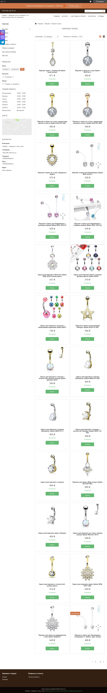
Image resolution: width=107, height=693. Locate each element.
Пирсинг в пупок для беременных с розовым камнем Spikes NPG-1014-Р (52, 224)
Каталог (65, 16)
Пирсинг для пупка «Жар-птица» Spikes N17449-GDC (87, 483)
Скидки (4, 37)
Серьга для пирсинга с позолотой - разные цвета (52, 585)
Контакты (92, 16)
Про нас (5, 55)
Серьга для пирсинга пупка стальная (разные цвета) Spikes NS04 (87, 275)
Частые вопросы (33, 677)
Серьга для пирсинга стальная (52, 482)
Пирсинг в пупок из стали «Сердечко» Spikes (52, 173)
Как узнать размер (9, 52)
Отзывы (101, 16)
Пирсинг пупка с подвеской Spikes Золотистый (52, 71)
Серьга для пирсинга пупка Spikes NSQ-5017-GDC (87, 585)
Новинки (5, 33)
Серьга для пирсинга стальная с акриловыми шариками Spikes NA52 (52, 326)
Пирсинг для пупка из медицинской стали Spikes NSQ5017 (52, 636)
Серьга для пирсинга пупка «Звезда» (52, 533)
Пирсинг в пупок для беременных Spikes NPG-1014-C (87, 173)
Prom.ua (63, 689)
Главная (57, 16)
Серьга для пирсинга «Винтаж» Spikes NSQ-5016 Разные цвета (52, 275)
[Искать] (102, 11)
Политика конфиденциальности (72, 691)
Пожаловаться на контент (53, 691)
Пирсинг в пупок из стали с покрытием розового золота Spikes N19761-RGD (87, 122)
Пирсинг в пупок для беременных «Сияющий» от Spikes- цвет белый (87, 636)
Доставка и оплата (78, 16)
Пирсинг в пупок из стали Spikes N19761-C (87, 71)
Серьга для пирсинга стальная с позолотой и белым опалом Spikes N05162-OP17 (52, 378)
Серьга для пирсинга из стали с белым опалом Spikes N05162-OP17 (87, 533)
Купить (52, 84)
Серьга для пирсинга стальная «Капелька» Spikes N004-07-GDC (87, 377)
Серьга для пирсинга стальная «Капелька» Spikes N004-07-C (52, 430)
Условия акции (74, 6)
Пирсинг (47, 23)
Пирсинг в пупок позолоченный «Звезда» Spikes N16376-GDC (88, 326)
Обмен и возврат (8, 48)
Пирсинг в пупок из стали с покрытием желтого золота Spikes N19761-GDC (52, 122)
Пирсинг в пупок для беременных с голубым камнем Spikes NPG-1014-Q (87, 224)
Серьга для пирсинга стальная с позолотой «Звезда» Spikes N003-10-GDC (87, 431)
